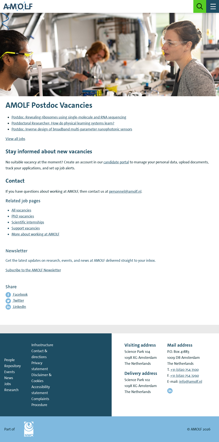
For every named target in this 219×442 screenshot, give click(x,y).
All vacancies (21, 210)
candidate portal (116, 162)
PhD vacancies (23, 216)
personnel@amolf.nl (125, 191)
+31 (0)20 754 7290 (184, 375)
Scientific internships (28, 222)
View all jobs (15, 138)
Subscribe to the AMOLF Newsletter (33, 270)
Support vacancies (26, 228)
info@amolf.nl (190, 381)
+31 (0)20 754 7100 (184, 369)
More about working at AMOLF (35, 234)
